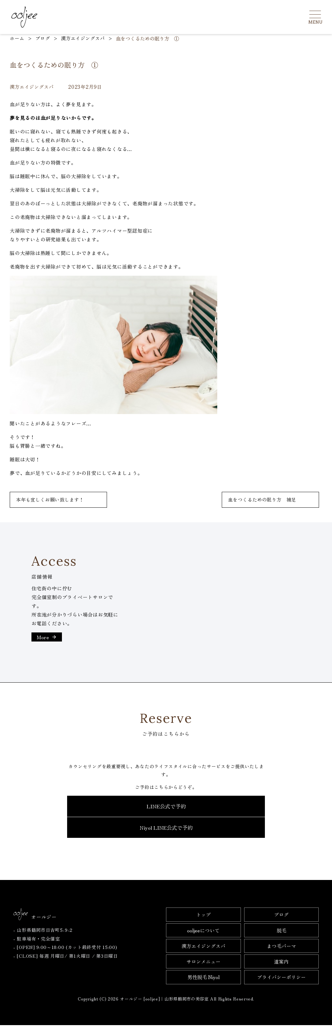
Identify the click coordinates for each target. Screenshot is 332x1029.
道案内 (281, 965)
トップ (203, 918)
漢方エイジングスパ (203, 949)
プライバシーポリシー (281, 980)
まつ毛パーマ (281, 949)
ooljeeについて (203, 934)
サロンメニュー (203, 965)
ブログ (281, 918)
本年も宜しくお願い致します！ (50, 499)
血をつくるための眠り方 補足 (262, 499)
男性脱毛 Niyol (203, 980)
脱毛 (281, 934)
